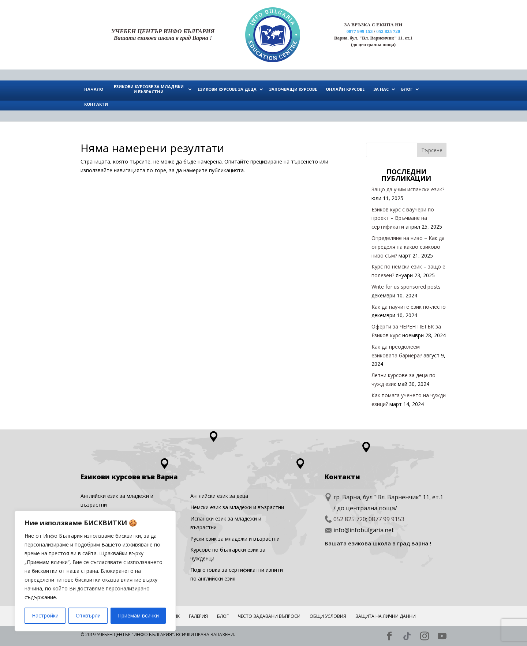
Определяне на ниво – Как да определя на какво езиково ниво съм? (408, 246)
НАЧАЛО (93, 89)
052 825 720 (388, 31)
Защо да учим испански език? (407, 189)
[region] (95, 571)
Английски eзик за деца (219, 495)
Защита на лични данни (385, 616)
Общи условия (328, 616)
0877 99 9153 (386, 519)
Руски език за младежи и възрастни (235, 538)
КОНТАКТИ (96, 104)
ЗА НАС (381, 89)
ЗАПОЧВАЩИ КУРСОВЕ (293, 89)
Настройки (45, 615)
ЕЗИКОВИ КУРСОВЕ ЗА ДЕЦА (227, 89)
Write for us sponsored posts (406, 286)
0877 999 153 (360, 31)
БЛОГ (406, 89)
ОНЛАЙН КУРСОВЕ (345, 89)
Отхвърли (88, 615)
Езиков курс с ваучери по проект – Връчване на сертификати (402, 218)
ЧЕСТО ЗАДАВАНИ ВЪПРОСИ (269, 616)
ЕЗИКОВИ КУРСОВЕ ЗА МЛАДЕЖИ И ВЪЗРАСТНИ (149, 89)
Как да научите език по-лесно (408, 306)
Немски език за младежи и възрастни (237, 507)
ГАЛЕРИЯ (198, 616)
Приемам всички (138, 615)
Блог (223, 616)
